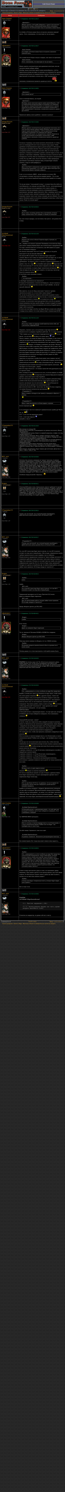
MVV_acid (5, 456)
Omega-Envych (7, 122)
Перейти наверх (32, 921)
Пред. (51, 11)
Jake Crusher (6, 803)
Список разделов (7, 12)
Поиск (30, 8)
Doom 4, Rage (18, 12)
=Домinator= (6, 45)
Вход (35, 8)
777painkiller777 (7, 425)
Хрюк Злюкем (7, 18)
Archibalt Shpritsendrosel (7, 234)
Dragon (4, 483)
